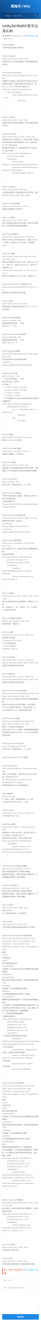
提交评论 (20, 1317)
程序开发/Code (32, 36)
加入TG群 (28, 1269)
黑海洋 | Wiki (20, 6)
